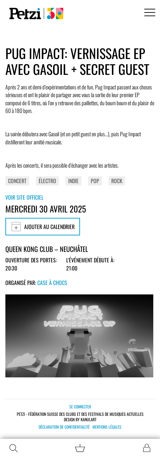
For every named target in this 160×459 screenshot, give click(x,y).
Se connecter (80, 406)
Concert (17, 181)
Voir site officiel (24, 197)
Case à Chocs (52, 283)
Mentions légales (106, 427)
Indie (73, 181)
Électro (47, 181)
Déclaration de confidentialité (64, 427)
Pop (95, 181)
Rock (116, 181)
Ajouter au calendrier (43, 226)
